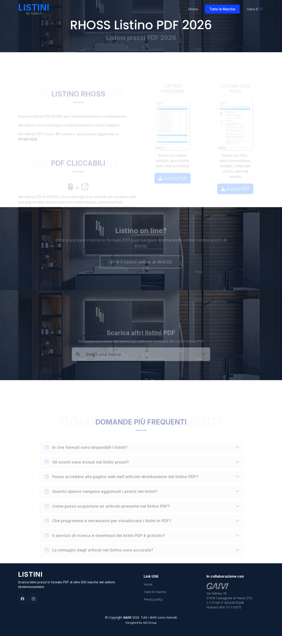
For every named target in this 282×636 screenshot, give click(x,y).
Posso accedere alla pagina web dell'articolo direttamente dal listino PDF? (121, 484)
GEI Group (150, 623)
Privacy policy (153, 599)
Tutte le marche (155, 591)
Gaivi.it (254, 9)
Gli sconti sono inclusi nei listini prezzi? (87, 469)
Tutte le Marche (224, 9)
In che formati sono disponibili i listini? (86, 454)
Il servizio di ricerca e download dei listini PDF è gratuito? (105, 542)
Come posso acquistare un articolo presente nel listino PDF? (107, 513)
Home (195, 9)
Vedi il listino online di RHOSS (141, 262)
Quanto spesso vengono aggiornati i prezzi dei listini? (101, 498)
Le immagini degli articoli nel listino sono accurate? (99, 557)
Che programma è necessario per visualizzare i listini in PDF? (108, 528)
